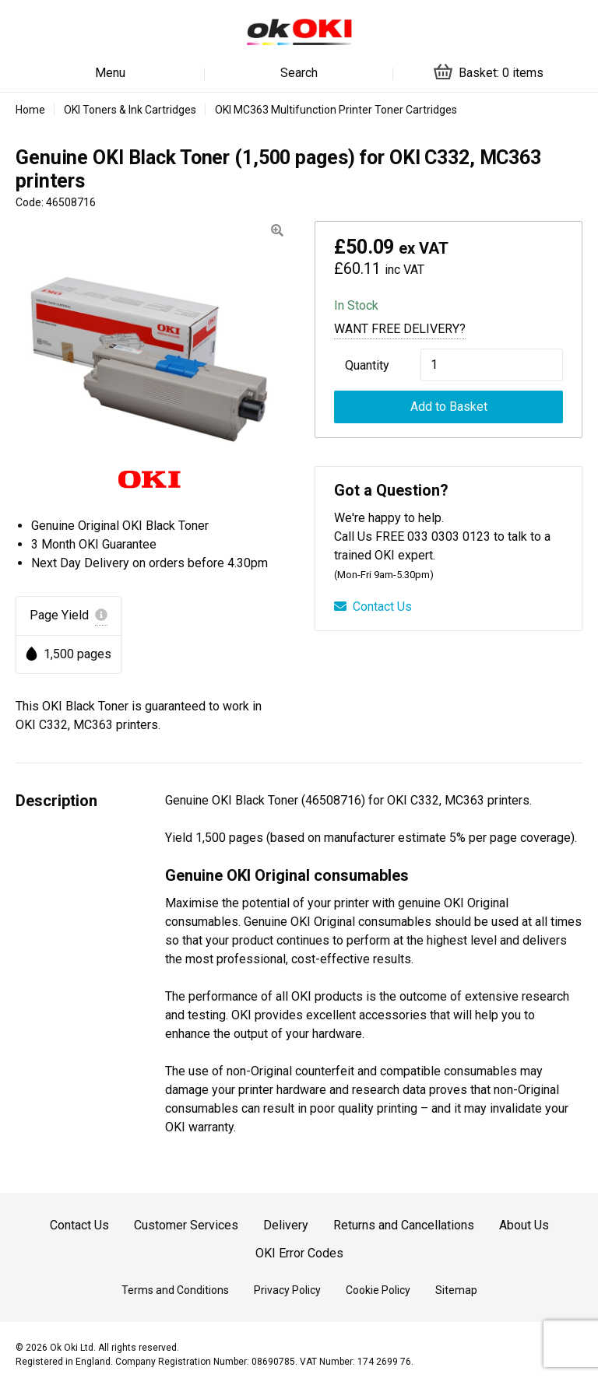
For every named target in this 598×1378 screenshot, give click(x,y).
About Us (524, 1225)
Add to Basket (448, 406)
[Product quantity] (491, 365)
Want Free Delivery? (400, 328)
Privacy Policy (287, 1290)
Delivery (285, 1225)
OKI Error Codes (299, 1253)
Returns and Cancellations (403, 1225)
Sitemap (456, 1290)
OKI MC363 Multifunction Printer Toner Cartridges (336, 109)
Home (30, 109)
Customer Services (186, 1225)
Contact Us (373, 606)
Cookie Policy (378, 1290)
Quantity (367, 365)
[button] (277, 230)
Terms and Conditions (175, 1290)
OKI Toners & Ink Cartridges (130, 109)
